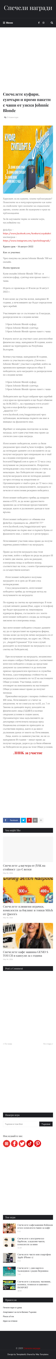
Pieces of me (8, 1316)
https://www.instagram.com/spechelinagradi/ (27, 240)
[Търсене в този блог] (21, 1124)
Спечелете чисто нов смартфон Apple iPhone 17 (34, 1256)
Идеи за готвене (10, 1321)
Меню (9, 22)
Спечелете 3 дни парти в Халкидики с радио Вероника (32, 1269)
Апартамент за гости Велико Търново (19, 1312)
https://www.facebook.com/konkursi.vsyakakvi (27, 233)
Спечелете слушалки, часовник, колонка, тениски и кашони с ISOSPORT (34, 1284)
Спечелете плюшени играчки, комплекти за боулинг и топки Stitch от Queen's (28, 910)
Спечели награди (28, 8)
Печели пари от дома (12, 1307)
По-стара (47, 1044)
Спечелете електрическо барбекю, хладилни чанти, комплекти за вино (31, 1241)
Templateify (21, 1354)
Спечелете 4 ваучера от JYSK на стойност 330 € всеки (24, 867)
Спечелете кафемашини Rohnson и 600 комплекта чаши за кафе (35, 1226)
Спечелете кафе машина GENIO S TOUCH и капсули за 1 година (25, 954)
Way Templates (42, 1354)
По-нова (8, 1044)
